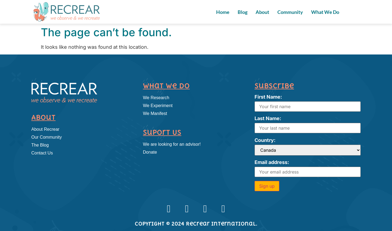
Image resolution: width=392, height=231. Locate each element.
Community (290, 12)
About (262, 12)
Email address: (272, 162)
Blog (242, 12)
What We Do (325, 12)
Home (222, 12)
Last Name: (268, 118)
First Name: (268, 97)
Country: (265, 140)
